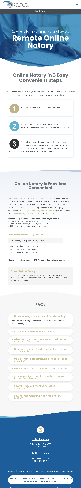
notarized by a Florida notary (26, 214)
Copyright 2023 (14, 478)
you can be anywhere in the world (41, 211)
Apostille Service (53, 471)
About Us (21, 471)
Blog (43, 471)
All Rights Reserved (30, 478)
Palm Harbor (40, 439)
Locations (11, 471)
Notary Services (67, 471)
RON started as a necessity (43, 198)
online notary (20, 198)
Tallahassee (40, 453)
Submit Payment (41, 11)
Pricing (29, 471)
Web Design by (46, 481)
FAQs (36, 471)
